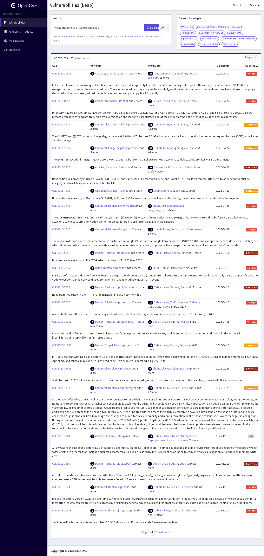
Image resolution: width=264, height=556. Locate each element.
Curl (183, 253)
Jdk (178, 190)
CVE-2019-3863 (61, 436)
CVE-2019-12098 (61, 321)
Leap (172, 101)
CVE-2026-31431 (61, 73)
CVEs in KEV (187, 26)
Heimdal (184, 321)
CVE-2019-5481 (61, 253)
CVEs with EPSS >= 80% (209, 26)
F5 (106, 302)
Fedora (174, 253)
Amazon (100, 73)
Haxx (127, 253)
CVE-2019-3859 (61, 463)
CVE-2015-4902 (61, 190)
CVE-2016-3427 (61, 167)
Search (153, 28)
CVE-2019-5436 (61, 302)
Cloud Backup (189, 510)
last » (167, 532)
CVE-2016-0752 (61, 101)
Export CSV (251, 57)
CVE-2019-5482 (61, 287)
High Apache (188, 32)
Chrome (192, 229)
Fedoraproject (114, 253)
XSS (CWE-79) (188, 44)
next (160, 532)
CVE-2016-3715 (61, 148)
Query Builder (68, 36)
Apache (99, 167)
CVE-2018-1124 (61, 487)
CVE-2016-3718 (61, 124)
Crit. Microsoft (234, 26)
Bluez (98, 268)
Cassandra (160, 167)
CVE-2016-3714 (61, 206)
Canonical (112, 73)
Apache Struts (210, 38)
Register (255, 5)
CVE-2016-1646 (61, 229)
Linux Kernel (235, 32)
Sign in (238, 5)
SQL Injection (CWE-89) (211, 32)
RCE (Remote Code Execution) (238, 38)
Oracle (113, 190)
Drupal (109, 345)
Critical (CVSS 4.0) (208, 44)
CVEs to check (230, 44)
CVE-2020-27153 (61, 268)
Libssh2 (109, 436)
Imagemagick (116, 124)
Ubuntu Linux (179, 73)
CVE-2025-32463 (61, 368)
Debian (124, 73)
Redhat (123, 101)
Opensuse (111, 101)
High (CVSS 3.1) (189, 38)
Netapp (120, 436)
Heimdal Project (134, 321)
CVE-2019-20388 (61, 510)
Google (122, 229)
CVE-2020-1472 (61, 388)
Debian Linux (160, 101)
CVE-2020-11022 (61, 345)
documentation (135, 36)
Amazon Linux (162, 73)
